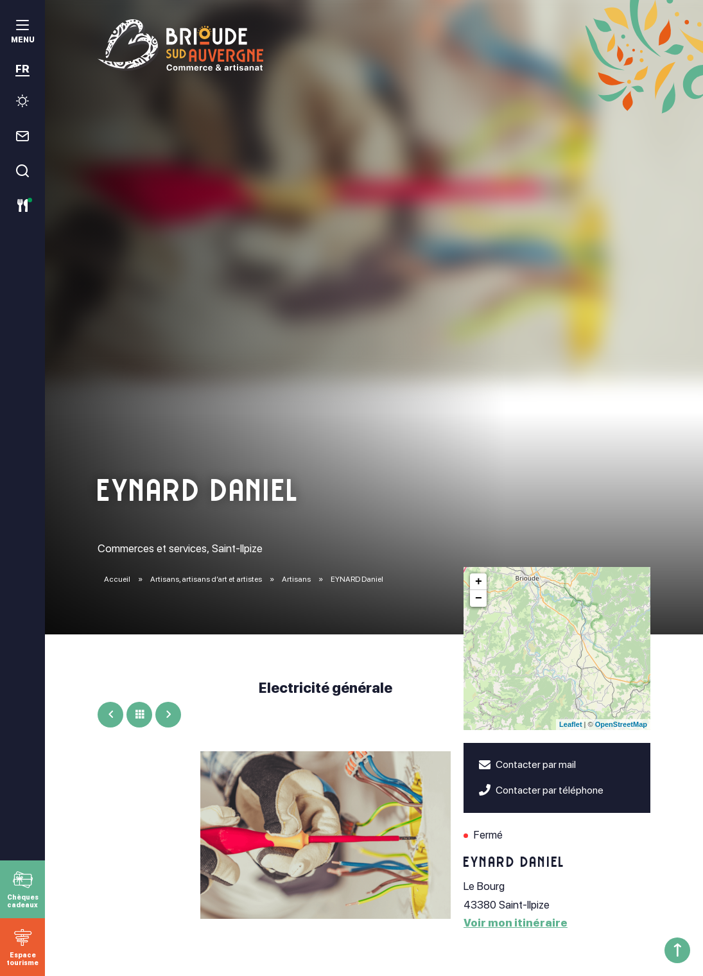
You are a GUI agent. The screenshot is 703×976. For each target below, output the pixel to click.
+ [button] (478, 581)
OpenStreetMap (621, 724)
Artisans (297, 579)
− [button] (478, 598)
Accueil (117, 579)
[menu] (22, 33)
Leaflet (570, 724)
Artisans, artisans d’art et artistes (206, 579)
